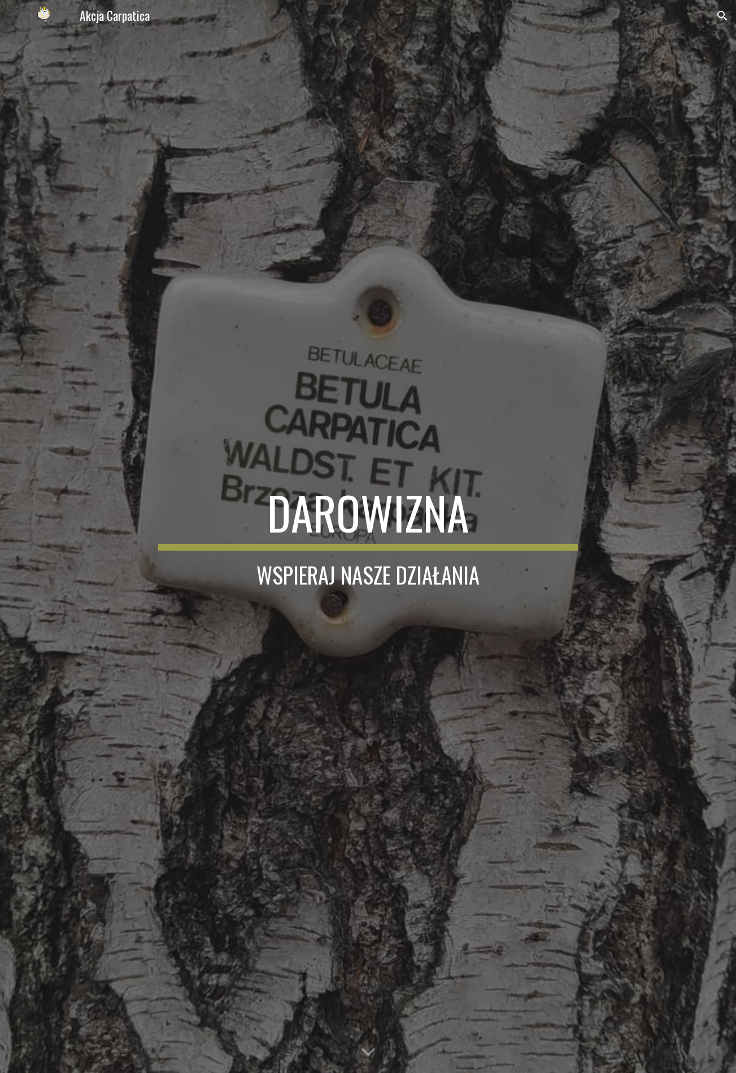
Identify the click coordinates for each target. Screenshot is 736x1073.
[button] (722, 15)
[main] (368, 536)
